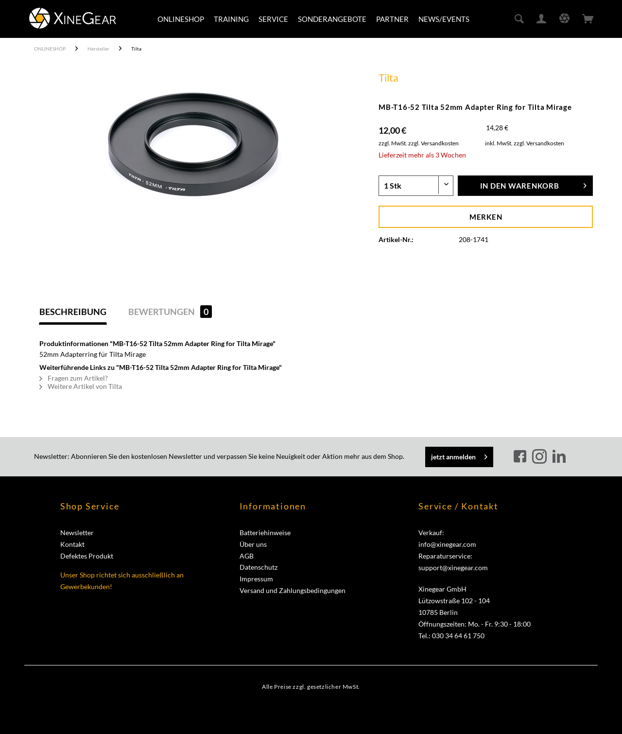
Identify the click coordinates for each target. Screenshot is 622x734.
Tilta (388, 77)
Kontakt (72, 544)
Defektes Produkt (86, 556)
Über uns (253, 544)
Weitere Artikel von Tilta (80, 386)
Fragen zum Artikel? (73, 378)
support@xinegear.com (453, 567)
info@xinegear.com (447, 544)
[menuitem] (181, 19)
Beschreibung (72, 311)
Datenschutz (258, 567)
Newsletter (77, 532)
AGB (247, 556)
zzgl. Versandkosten (433, 143)
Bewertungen (170, 311)
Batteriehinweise (265, 532)
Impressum (256, 579)
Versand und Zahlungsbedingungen (293, 590)
